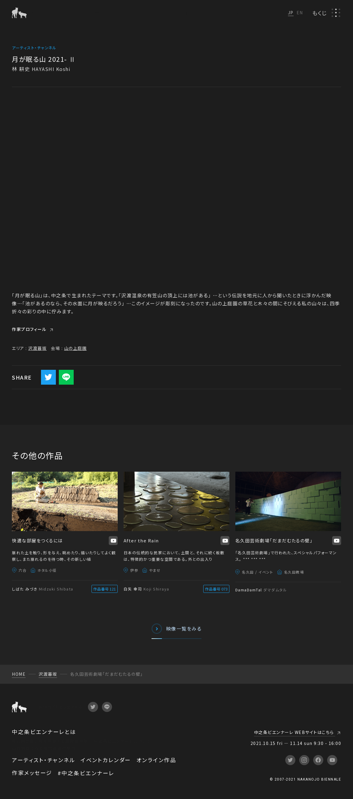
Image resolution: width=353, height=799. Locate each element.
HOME (19, 674)
